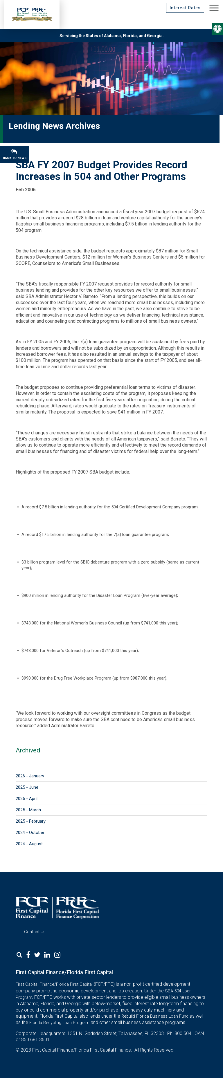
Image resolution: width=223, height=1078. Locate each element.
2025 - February (31, 821)
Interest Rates (185, 7)
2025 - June (27, 787)
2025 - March (28, 809)
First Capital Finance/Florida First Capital (54, 984)
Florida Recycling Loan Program (59, 1022)
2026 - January (30, 776)
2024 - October (30, 832)
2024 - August (29, 843)
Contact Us (35, 931)
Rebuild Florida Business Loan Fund (154, 1016)
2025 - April (26, 798)
